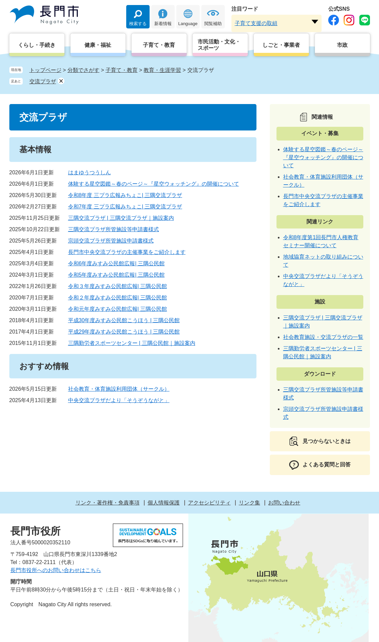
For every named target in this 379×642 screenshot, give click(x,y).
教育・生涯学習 (162, 70)
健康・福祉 (97, 45)
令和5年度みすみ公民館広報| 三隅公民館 (116, 275)
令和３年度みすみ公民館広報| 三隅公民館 (117, 286)
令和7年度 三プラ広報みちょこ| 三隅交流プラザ (125, 206)
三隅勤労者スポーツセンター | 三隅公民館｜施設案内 (131, 343)
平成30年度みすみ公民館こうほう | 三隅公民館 (124, 320)
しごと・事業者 (281, 45)
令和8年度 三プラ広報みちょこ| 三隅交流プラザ (125, 195)
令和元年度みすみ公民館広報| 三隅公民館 (117, 309)
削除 (61, 81)
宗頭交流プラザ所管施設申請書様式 (111, 241)
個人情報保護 (164, 503)
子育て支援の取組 (256, 23)
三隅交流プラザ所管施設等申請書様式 (113, 229)
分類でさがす (83, 70)
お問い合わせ (284, 503)
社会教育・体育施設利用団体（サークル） (119, 389)
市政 (342, 45)
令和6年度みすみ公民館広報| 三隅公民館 (116, 263)
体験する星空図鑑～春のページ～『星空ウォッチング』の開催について (153, 184)
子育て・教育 (159, 45)
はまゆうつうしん (89, 172)
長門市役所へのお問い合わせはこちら (55, 570)
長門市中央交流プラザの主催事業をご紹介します (127, 252)
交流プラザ (42, 81)
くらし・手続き (36, 45)
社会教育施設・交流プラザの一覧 (323, 337)
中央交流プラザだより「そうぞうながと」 (119, 400)
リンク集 (249, 503)
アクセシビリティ (209, 503)
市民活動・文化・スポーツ (219, 45)
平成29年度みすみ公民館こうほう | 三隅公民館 (124, 332)
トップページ (45, 70)
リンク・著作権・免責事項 (107, 503)
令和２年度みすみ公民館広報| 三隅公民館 (117, 297)
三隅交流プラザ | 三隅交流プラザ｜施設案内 (121, 218)
